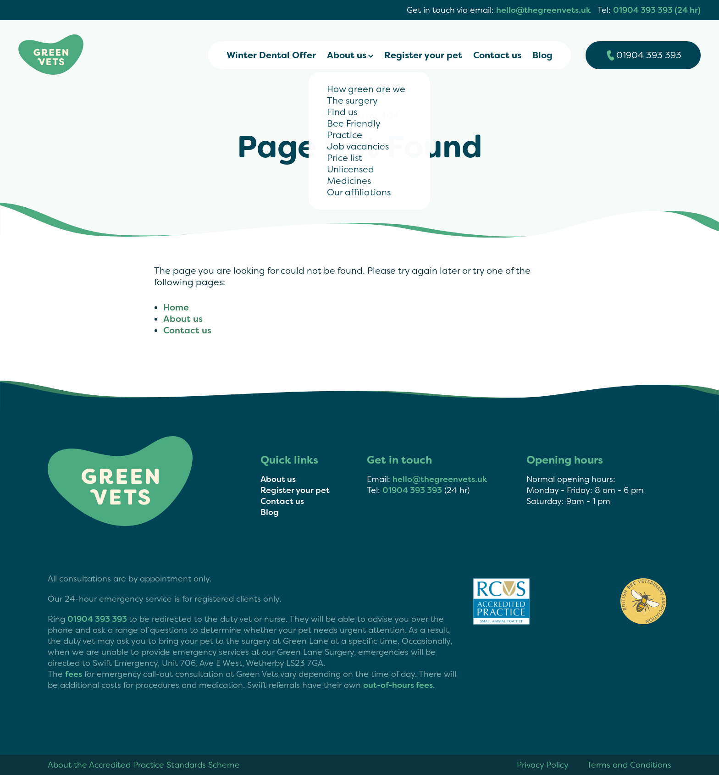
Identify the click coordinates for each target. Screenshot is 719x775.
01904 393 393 (412, 490)
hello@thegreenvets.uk (543, 10)
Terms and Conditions (629, 764)
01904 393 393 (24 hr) (657, 10)
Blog (542, 55)
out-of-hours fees (398, 685)
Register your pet (423, 55)
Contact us (497, 55)
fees (73, 674)
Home (333, 116)
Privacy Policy (543, 764)
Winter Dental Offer (271, 55)
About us (346, 55)
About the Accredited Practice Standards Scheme (144, 764)
